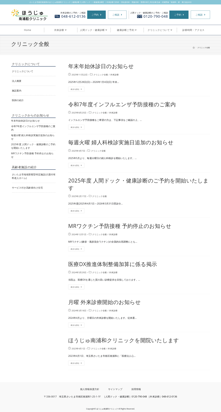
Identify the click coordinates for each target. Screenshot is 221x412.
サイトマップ (115, 389)
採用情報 (136, 389)
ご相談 (117, 14)
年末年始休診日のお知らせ (101, 66)
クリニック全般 (100, 74)
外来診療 (114, 74)
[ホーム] (194, 47)
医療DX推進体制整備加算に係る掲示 (112, 264)
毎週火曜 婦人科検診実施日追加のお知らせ (120, 142)
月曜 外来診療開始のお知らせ (104, 302)
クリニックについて (22, 71)
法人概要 (16, 81)
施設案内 (16, 90)
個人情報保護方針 (89, 389)
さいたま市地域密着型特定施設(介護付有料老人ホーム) (34, 176)
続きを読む (76, 90)
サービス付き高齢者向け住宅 (27, 187)
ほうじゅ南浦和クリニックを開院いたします (123, 340)
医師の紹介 (18, 100)
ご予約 (96, 14)
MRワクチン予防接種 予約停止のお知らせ (119, 226)
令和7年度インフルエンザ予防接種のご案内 (122, 104)
